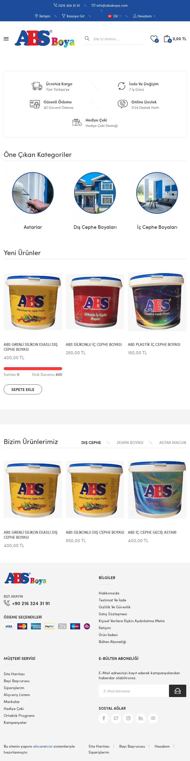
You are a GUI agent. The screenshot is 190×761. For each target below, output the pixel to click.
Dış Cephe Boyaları (95, 226)
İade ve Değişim (144, 84)
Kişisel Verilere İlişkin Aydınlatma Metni (132, 620)
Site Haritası (14, 673)
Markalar (12, 701)
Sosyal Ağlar (112, 708)
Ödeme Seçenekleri (23, 617)
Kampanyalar (15, 722)
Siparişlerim (14, 687)
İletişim (105, 627)
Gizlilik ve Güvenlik (115, 607)
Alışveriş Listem (17, 694)
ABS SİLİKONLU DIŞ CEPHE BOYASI (95, 532)
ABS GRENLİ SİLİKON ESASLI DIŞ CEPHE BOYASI (31, 347)
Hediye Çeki (96, 120)
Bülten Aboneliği (112, 641)
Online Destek (144, 102)
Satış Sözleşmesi (113, 613)
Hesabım (162, 746)
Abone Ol (177, 691)
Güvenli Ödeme (58, 102)
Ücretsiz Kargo (59, 84)
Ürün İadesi (108, 634)
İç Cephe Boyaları (157, 226)
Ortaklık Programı (19, 715)
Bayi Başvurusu (16, 680)
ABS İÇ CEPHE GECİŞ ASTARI (152, 532)
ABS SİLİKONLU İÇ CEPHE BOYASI (94, 344)
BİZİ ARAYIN (13, 596)
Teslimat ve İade (112, 600)
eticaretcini (42, 746)
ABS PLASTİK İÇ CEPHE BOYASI (154, 344)
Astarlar (33, 226)
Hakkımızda (109, 593)
